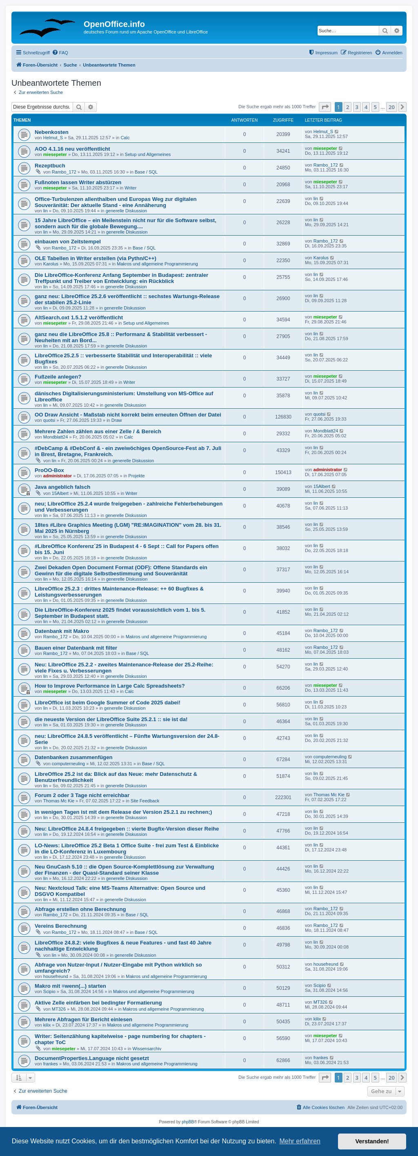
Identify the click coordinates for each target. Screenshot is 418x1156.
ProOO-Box (49, 470)
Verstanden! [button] (372, 1141)
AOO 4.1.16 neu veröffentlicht (72, 149)
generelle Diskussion (126, 210)
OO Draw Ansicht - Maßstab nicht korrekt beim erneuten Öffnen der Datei (128, 415)
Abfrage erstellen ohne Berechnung (80, 909)
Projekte (136, 475)
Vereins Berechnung (61, 926)
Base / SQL (146, 171)
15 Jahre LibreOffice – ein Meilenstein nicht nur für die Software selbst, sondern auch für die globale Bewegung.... (125, 223)
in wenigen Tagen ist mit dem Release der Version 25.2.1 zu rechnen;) (123, 812)
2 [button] (347, 107)
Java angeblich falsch (62, 487)
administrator (57, 475)
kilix (47, 1024)
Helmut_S (53, 137)
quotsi (49, 420)
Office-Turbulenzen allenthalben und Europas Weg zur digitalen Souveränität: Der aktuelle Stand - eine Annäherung (116, 202)
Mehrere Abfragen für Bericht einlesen (83, 1019)
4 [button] (366, 107)
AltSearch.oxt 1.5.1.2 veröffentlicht (79, 317)
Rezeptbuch (50, 166)
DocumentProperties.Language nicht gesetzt (92, 1058)
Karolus (50, 263)
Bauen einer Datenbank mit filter (76, 648)
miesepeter (55, 154)
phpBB (188, 1122)
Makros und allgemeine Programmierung (157, 263)
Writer (130, 187)
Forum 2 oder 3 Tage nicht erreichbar (82, 795)
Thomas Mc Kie (58, 800)
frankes (50, 1063)
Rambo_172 (64, 171)
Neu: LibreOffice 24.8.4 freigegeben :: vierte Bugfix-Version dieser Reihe (127, 829)
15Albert (60, 493)
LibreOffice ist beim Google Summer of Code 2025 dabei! (107, 702)
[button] (325, 107)
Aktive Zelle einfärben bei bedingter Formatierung (98, 1003)
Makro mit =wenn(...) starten (70, 986)
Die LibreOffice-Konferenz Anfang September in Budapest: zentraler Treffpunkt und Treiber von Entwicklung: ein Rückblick (121, 278)
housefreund (55, 976)
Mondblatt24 (55, 436)
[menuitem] (60, 53)
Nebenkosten (52, 132)
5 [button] (375, 107)
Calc (124, 137)
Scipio (49, 991)
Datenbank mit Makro (62, 631)
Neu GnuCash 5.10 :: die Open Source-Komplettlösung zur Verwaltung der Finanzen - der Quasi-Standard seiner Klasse (124, 870)
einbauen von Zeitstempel (68, 241)
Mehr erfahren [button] (299, 1141)
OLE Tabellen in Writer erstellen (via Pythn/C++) (95, 258)
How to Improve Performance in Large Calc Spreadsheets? (110, 686)
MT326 (59, 1009)
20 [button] (392, 107)
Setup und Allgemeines (148, 154)
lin (45, 210)
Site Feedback (145, 800)
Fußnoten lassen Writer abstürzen (78, 182)
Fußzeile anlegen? (58, 377)
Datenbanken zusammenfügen (74, 757)
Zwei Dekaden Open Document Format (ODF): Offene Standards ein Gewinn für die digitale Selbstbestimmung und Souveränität (121, 570)
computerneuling (68, 763)
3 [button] (357, 107)
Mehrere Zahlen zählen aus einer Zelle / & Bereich (98, 431)
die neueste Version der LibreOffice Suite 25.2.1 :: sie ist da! (111, 719)
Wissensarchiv (146, 1048)
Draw (116, 420)
